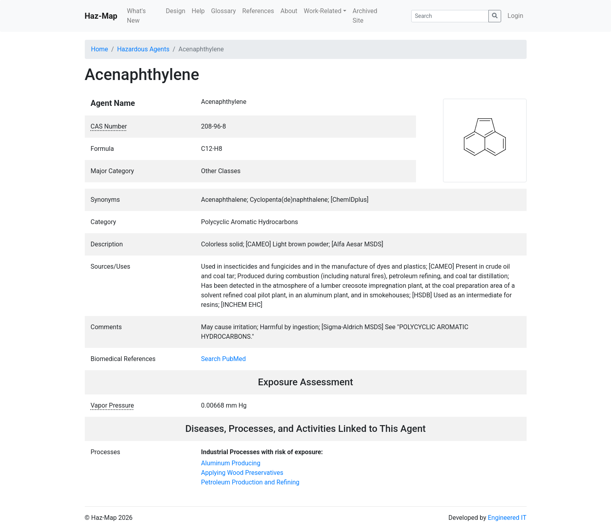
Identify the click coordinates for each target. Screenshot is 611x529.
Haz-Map (101, 16)
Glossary (223, 11)
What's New (136, 15)
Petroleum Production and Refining (250, 482)
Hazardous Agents (143, 49)
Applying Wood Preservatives (242, 472)
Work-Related (323, 11)
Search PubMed (223, 359)
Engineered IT (507, 517)
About (288, 11)
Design (175, 11)
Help (198, 11)
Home (99, 49)
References (258, 11)
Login (515, 16)
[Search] (450, 16)
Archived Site (365, 15)
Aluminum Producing (230, 463)
